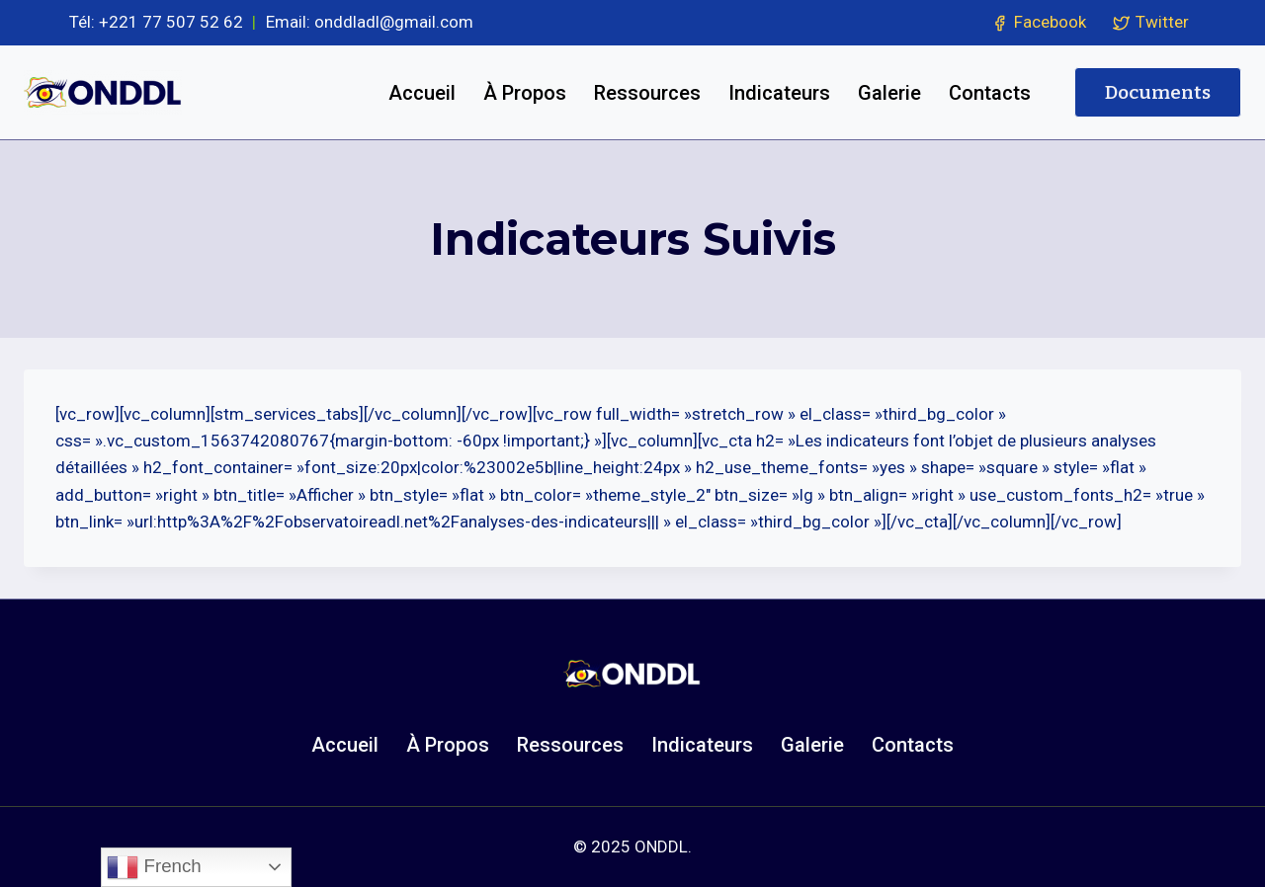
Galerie (889, 93)
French (154, 867)
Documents (1158, 92)
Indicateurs (779, 93)
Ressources (647, 93)
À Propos (524, 93)
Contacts (990, 93)
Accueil (422, 93)
